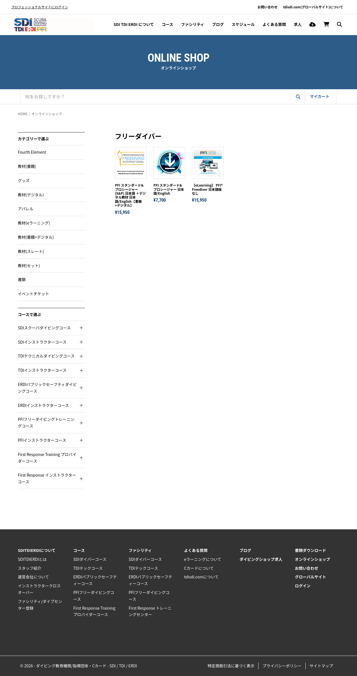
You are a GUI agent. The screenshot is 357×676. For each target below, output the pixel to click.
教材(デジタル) (31, 194)
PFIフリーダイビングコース (93, 596)
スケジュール (243, 24)
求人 (297, 24)
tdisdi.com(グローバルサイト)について (313, 6)
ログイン (302, 585)
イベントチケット (33, 293)
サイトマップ (321, 665)
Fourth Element (32, 152)
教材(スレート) (31, 251)
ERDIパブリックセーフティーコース (95, 580)
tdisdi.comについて (201, 577)
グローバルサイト (310, 577)
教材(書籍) (27, 166)
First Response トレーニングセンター (150, 611)
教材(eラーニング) (34, 223)
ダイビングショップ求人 (261, 559)
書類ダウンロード (310, 550)
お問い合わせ (267, 6)
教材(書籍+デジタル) (36, 237)
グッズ (24, 180)
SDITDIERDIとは (32, 559)
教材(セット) (29, 265)
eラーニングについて (202, 559)
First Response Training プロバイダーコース (94, 611)
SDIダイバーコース (90, 559)
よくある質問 (274, 24)
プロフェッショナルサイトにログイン (39, 6)
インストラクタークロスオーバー (39, 589)
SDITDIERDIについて (37, 550)
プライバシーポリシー (281, 665)
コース (167, 24)
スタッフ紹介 (29, 568)
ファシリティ (192, 24)
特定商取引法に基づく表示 (231, 665)
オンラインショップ (47, 113)
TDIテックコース (88, 568)
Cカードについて (199, 568)
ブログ (218, 24)
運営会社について (33, 577)
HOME (22, 113)
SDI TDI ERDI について (134, 24)
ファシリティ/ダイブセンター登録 (40, 604)
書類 (22, 279)
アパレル (25, 208)
